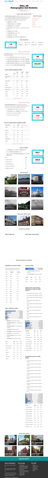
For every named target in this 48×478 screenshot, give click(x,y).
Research (21, 472)
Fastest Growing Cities (23, 470)
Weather (34, 21)
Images (34, 23)
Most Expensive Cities (23, 471)
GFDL (19, 185)
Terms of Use (35, 469)
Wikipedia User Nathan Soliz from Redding (25, 197)
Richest (21, 475)
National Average (24, 125)
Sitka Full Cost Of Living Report (17, 143)
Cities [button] (16, 1)
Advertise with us (36, 466)
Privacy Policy (35, 468)
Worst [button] (30, 1)
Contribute (34, 467)
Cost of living (35, 20)
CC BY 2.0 (32, 198)
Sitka (14, 125)
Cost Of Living (28, 9)
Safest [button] (22, 1)
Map (33, 25)
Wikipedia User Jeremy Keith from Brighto (38, 197)
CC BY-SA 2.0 (32, 185)
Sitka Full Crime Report (17, 98)
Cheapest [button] (26, 1)
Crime (24, 9)
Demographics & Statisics (37, 26)
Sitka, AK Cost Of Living (24, 102)
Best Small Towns (23, 468)
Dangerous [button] (33, 1)
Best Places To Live (23, 467)
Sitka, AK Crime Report (24, 51)
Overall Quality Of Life (36, 18)
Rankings (34, 24)
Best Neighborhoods (23, 466)
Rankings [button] (37, 1)
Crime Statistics (35, 19)
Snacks (9, 1)
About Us (41, 1)
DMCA (34, 470)
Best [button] (19, 1)
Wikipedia (21, 210)
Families (21, 469)
